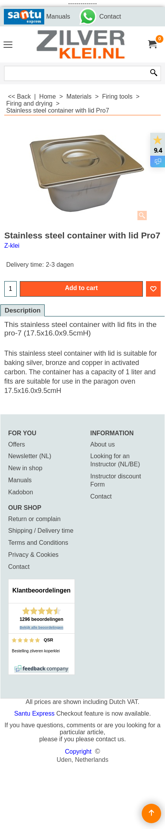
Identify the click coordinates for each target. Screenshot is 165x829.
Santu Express (35, 713)
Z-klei (11, 245)
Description (22, 310)
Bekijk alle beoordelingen (42, 627)
